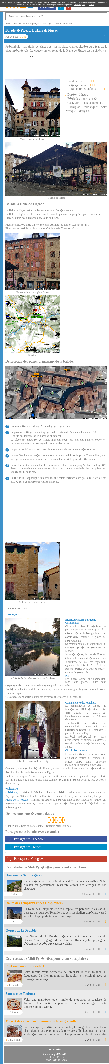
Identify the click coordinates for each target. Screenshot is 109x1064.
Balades (51, 1057)
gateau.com (62, 1054)
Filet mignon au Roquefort (24, 966)
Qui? (48, 1060)
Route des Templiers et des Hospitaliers (34, 903)
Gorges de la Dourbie (21, 930)
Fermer (91, 5)
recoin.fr (58, 1049)
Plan (64, 1060)
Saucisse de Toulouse (20, 993)
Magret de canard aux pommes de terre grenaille (40, 1021)
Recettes (61, 1057)
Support (56, 1060)
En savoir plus (79, 5)
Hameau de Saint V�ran (23, 875)
